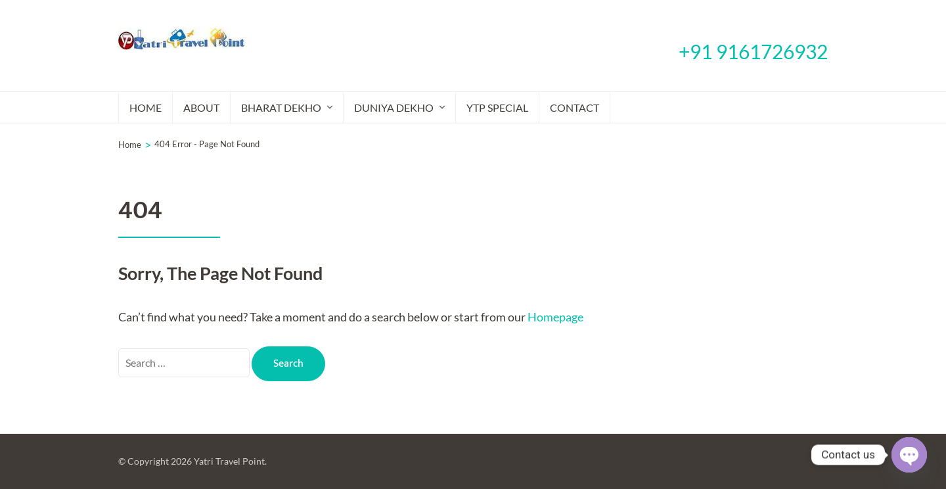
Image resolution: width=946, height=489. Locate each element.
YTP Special (497, 107)
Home (145, 107)
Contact (574, 107)
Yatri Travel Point (229, 461)
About (201, 107)
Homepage (555, 317)
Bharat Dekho (281, 107)
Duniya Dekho (394, 107)
